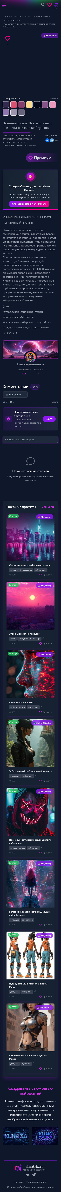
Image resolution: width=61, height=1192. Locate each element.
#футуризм (27, 317)
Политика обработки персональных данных (31, 1187)
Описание (10, 216)
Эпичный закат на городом (24, 633)
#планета (43, 327)
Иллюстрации (24, 139)
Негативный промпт (18, 222)
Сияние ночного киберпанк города (29, 565)
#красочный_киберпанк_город (22, 322)
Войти (49, 418)
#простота (10, 332)
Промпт (48, 216)
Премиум (42, 158)
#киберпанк (11, 317)
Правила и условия (37, 1182)
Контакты (19, 1182)
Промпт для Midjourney (21, 136)
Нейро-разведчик (26, 145)
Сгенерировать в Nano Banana (29, 203)
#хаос (48, 322)
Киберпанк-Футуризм (21, 702)
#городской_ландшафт (18, 311)
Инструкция (30, 216)
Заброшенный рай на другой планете (30, 771)
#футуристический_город (19, 327)
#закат (38, 311)
